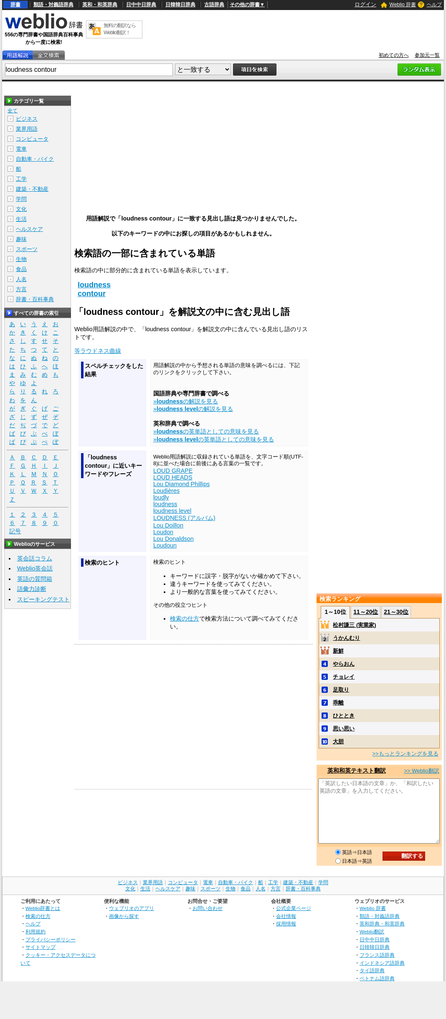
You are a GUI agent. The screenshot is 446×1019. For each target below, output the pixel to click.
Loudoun (165, 545)
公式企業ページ (293, 908)
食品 (21, 269)
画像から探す (124, 916)
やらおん (344, 664)
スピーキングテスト (43, 599)
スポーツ (27, 249)
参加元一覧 (427, 55)
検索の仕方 (184, 618)
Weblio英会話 (35, 568)
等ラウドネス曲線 (97, 350)
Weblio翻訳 (372, 931)
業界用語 (27, 129)
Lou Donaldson (173, 538)
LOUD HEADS (173, 477)
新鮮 (338, 651)
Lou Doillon (168, 525)
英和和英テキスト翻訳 (356, 770)
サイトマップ (40, 947)
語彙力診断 (31, 589)
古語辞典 (214, 5)
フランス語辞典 (377, 955)
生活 (21, 219)
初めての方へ (394, 55)
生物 (21, 259)
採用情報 (286, 923)
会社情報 (286, 916)
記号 (15, 531)
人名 (21, 279)
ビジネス (27, 119)
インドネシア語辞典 (382, 963)
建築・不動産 (32, 189)
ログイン (365, 4)
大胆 (338, 741)
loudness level (172, 510)
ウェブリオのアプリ (131, 908)
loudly (161, 497)
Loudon (163, 532)
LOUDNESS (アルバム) (184, 518)
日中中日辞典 (141, 5)
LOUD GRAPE (173, 470)
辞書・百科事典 (35, 299)
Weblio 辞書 (403, 5)
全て (13, 110)
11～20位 (365, 611)
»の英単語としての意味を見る (206, 431)
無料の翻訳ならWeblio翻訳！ (120, 29)
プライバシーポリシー (50, 939)
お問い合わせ (208, 908)
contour (92, 293)
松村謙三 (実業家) (354, 625)
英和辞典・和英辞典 (382, 923)
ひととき (344, 715)
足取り (341, 690)
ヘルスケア (29, 229)
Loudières (166, 490)
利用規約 (35, 931)
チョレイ (344, 677)
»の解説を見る (185, 401)
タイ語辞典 (372, 970)
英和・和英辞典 (99, 5)
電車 (21, 149)
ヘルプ (434, 5)
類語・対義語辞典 (53, 5)
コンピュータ (32, 139)
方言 (21, 289)
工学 (21, 179)
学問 (21, 199)
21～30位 (396, 611)
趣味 (21, 239)
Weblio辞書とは (42, 908)
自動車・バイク (35, 159)
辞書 (15, 5)
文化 (21, 209)
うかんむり (346, 638)
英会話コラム (34, 558)
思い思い (344, 728)
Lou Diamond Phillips (181, 484)
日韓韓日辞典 (180, 5)
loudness (94, 285)
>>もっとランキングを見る (405, 753)
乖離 (338, 703)
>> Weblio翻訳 (421, 771)
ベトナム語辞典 (377, 978)
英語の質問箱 (34, 578)
